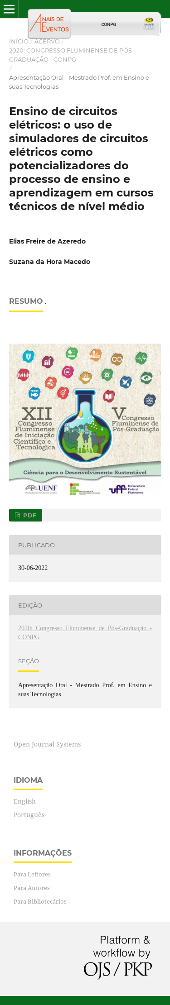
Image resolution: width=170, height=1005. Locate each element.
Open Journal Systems (47, 744)
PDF (28, 515)
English (25, 801)
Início (19, 41)
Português (29, 814)
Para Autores (32, 888)
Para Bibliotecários (40, 901)
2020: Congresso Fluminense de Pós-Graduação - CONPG (71, 55)
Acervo (47, 41)
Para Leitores (32, 874)
